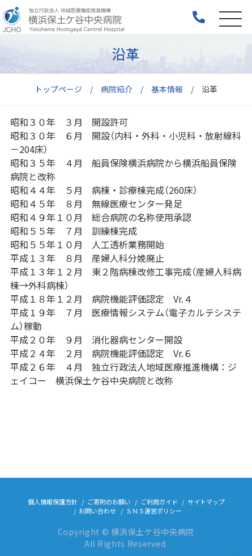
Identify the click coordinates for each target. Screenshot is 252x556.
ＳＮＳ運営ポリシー (154, 510)
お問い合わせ (97, 510)
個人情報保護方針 (53, 501)
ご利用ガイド (159, 501)
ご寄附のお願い (109, 501)
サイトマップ (206, 501)
